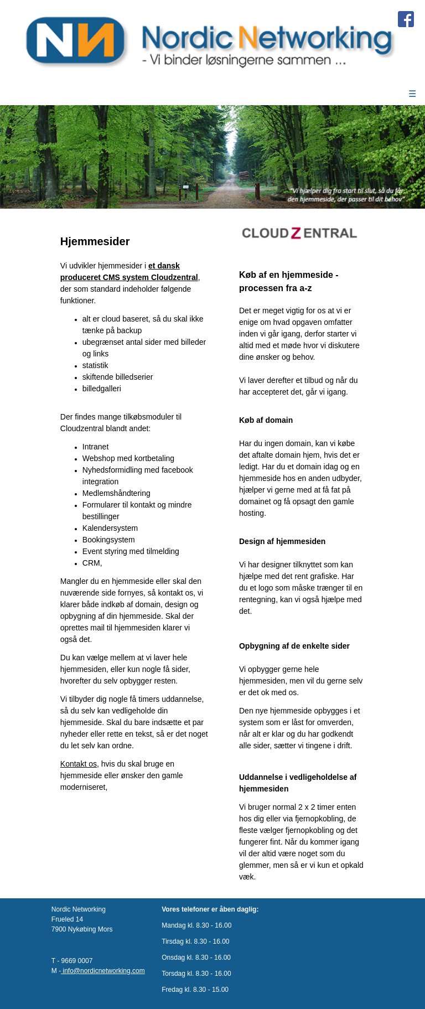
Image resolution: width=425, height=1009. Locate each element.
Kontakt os (78, 763)
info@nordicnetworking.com (103, 971)
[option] (212, 157)
